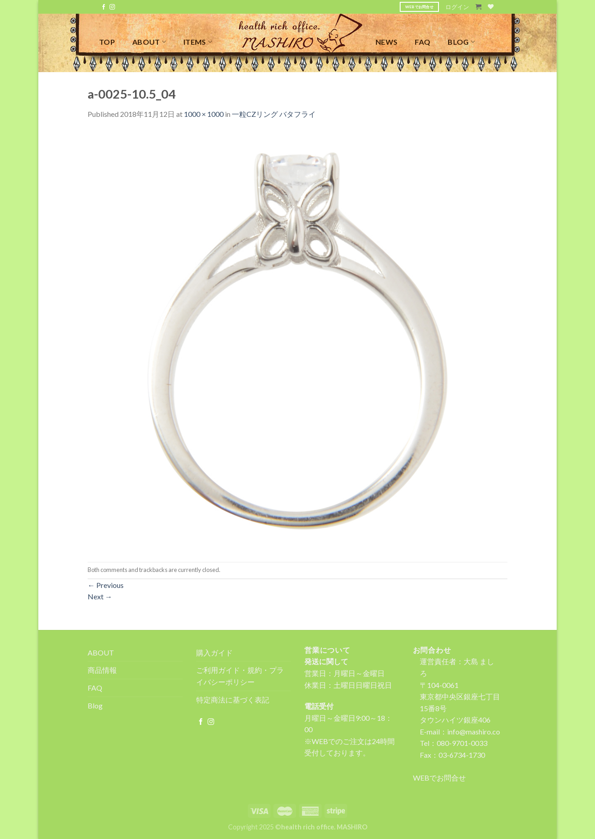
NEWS (386, 41)
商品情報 (102, 670)
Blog (95, 705)
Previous (106, 585)
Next (100, 596)
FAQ (422, 41)
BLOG (461, 41)
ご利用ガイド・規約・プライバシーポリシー (240, 676)
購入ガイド (214, 652)
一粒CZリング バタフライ (274, 114)
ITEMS (197, 41)
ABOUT (149, 41)
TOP (107, 41)
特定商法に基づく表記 (232, 699)
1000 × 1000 (204, 114)
